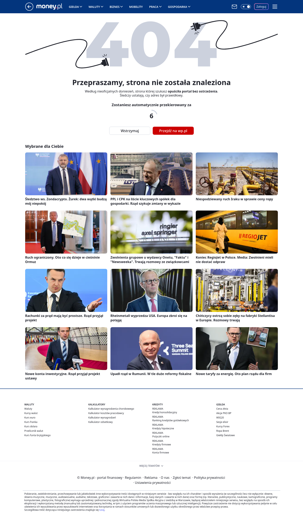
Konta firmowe (160, 452)
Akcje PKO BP (223, 413)
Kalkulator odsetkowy (100, 422)
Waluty (94, 7)
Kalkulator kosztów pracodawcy (106, 413)
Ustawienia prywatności (152, 482)
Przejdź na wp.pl (173, 130)
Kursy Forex (223, 426)
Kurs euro (29, 417)
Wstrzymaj (130, 130)
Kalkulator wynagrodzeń (102, 417)
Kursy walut (31, 413)
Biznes (115, 7)
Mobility (136, 7)
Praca (153, 7)
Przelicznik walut (33, 431)
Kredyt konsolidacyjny (164, 412)
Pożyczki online (160, 436)
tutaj (101, 510)
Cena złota (222, 408)
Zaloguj (261, 6)
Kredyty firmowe (161, 444)
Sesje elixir (222, 422)
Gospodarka (177, 7)
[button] (275, 6)
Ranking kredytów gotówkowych (170, 420)
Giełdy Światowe (225, 435)
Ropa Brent (222, 431)
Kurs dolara (30, 426)
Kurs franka (30, 422)
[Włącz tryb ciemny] (246, 6)
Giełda (74, 7)
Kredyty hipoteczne (163, 428)
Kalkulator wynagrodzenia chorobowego (111, 408)
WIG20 (220, 417)
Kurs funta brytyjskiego (37, 435)
